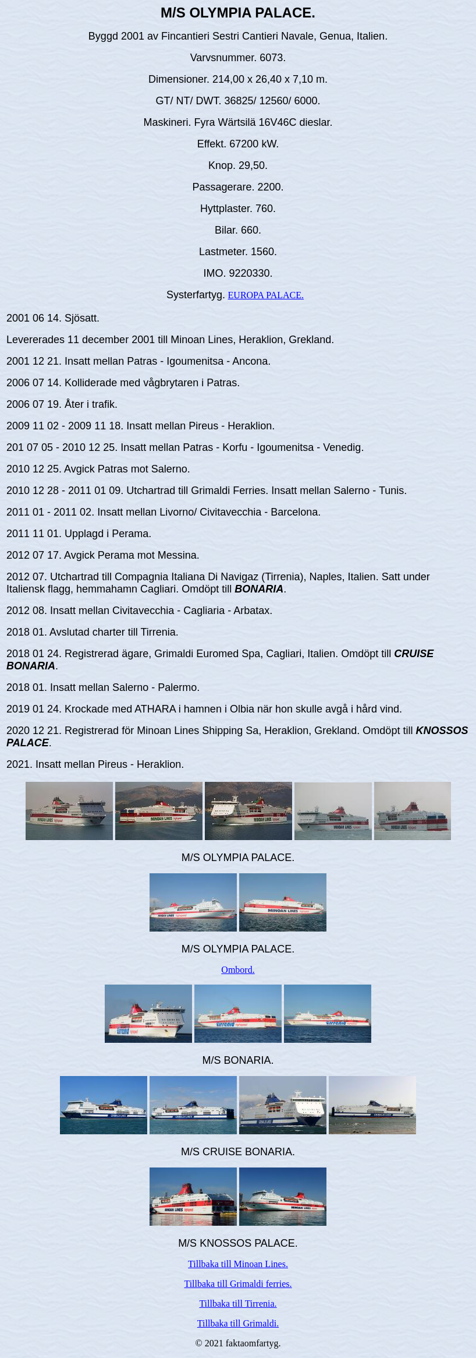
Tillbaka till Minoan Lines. (238, 1264)
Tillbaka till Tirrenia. (237, 1303)
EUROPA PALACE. (266, 295)
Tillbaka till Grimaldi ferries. (238, 1284)
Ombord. (237, 970)
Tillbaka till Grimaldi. (238, 1323)
